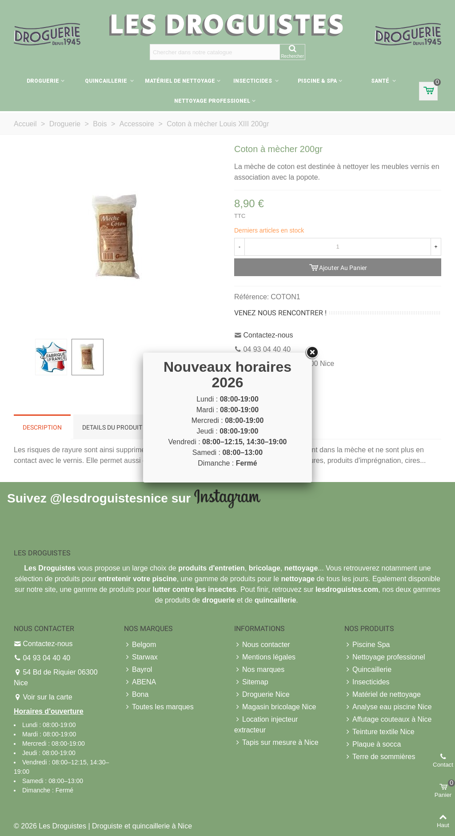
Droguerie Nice (262, 694)
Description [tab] (42, 427)
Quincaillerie (106, 81)
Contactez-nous (268, 335)
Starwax (141, 657)
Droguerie (43, 81)
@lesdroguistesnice (109, 498)
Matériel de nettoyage (180, 81)
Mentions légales (264, 657)
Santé (381, 81)
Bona (136, 694)
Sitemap (251, 682)
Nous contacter (262, 644)
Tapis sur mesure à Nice (276, 742)
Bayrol (138, 669)
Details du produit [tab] (112, 427)
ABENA (140, 682)
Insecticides (253, 81)
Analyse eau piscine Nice (388, 707)
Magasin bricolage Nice (275, 707)
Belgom (140, 644)
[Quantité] (337, 247)
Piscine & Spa (317, 81)
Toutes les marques (159, 707)
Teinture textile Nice (379, 732)
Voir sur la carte (47, 697)
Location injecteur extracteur (266, 724)
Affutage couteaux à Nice (388, 719)
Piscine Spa (367, 644)
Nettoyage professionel (212, 101)
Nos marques (259, 669)
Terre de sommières (379, 757)
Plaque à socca (372, 744)
